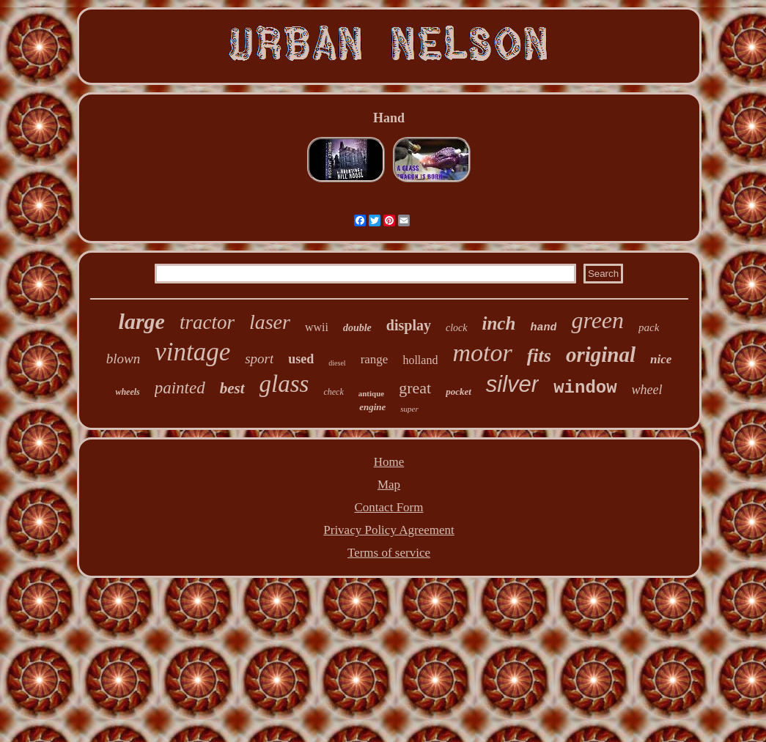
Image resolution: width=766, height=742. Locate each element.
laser (269, 322)
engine (372, 406)
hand (543, 328)
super (409, 408)
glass (284, 384)
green (597, 320)
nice (660, 359)
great (415, 388)
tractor (207, 322)
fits (539, 355)
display (408, 325)
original (601, 354)
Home (389, 462)
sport (259, 358)
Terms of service (388, 553)
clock (457, 327)
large (142, 321)
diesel (336, 363)
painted (180, 388)
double (357, 327)
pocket (458, 391)
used (301, 359)
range (374, 359)
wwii (316, 327)
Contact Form (389, 507)
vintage (192, 352)
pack (648, 327)
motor (482, 352)
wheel (647, 389)
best (232, 388)
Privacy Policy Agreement (388, 530)
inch (499, 323)
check (333, 392)
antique (371, 393)
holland (420, 360)
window (584, 388)
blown (123, 358)
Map (389, 484)
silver (512, 384)
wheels (127, 392)
